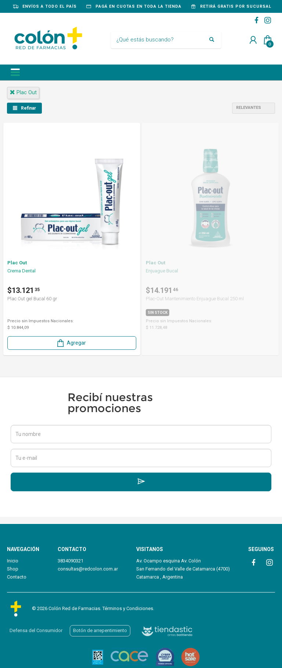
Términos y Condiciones (127, 608)
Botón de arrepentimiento (100, 630)
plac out (23, 92)
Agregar (71, 343)
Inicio (12, 561)
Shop (12, 569)
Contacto (16, 577)
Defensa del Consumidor (36, 630)
